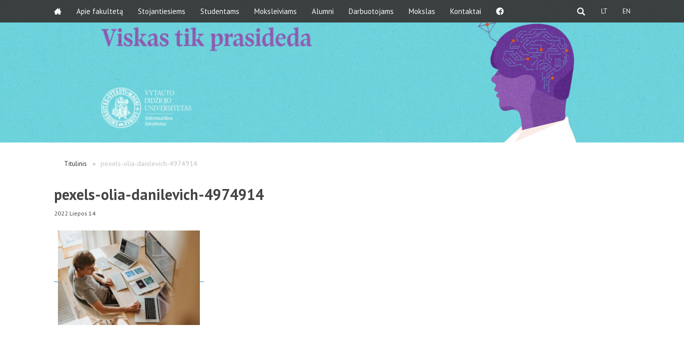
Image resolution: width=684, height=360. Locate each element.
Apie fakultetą (99, 11)
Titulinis (75, 163)
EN (627, 11)
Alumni (323, 11)
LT (604, 11)
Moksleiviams (275, 11)
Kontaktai (465, 11)
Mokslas (422, 11)
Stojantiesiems (161, 11)
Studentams (219, 11)
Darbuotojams (371, 11)
